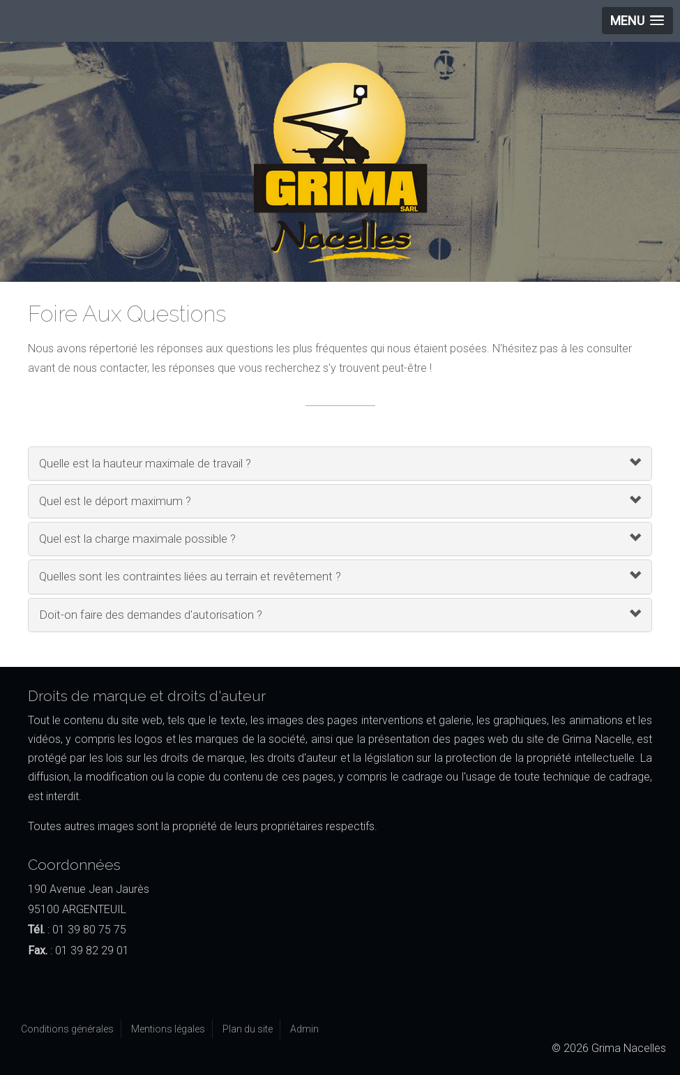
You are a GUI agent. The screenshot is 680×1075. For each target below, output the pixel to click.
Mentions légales (168, 1029)
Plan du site (247, 1029)
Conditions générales (67, 1029)
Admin (304, 1029)
